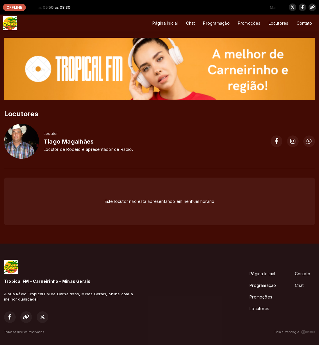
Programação (216, 23)
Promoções (249, 23)
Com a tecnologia (295, 332)
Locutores (278, 23)
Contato (304, 23)
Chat (190, 23)
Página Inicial (165, 23)
